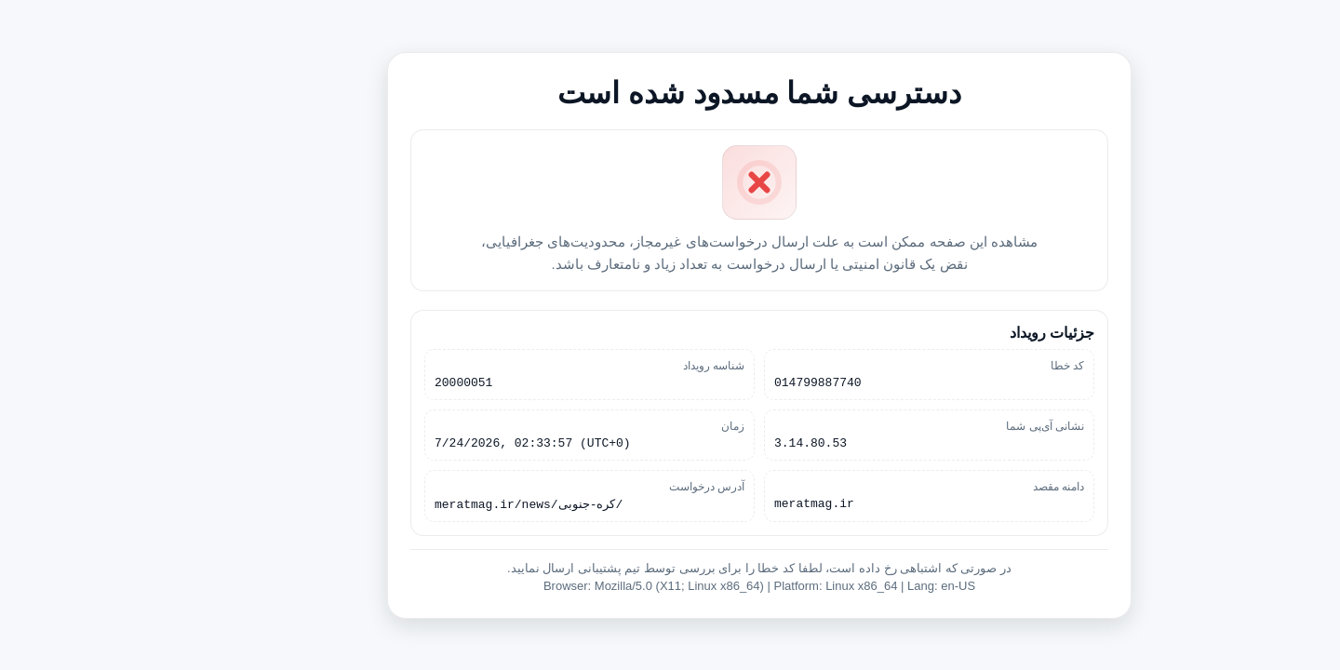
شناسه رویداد (624, 361)
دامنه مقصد (969, 488)
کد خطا (978, 361)
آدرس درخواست (617, 488)
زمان (643, 425)
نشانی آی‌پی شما (956, 425)
